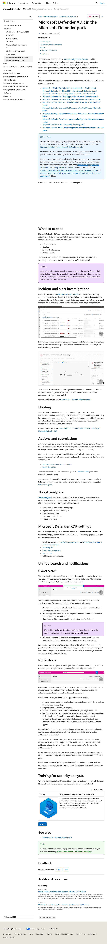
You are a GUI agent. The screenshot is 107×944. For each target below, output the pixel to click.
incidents (63, 542)
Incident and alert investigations (51, 45)
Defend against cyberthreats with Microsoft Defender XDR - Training (62, 891)
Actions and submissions (48, 50)
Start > (42, 824)
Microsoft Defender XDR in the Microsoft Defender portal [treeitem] (17, 58)
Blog (30, 934)
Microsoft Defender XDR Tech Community (74, 851)
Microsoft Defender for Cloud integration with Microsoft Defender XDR (71, 99)
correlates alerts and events (67, 294)
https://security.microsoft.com (75, 59)
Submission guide (45, 485)
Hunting (43, 47)
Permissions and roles (50, 545)
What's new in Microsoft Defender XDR (57, 837)
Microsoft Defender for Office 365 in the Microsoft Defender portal (69, 91)
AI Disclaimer (7, 934)
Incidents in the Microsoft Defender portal (75, 399)
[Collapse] (30, 17)
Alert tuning (47, 553)
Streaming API (47, 547)
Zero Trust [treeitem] (9, 42)
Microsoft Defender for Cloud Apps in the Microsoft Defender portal (70, 96)
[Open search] (96, 3)
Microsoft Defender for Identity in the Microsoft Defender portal (68, 94)
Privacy (48, 934)
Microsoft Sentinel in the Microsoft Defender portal (63, 124)
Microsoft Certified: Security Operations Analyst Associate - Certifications (63, 905)
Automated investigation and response (57, 464)
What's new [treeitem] (10, 35)
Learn (40, 16)
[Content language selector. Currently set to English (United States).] (13, 928)
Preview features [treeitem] (11, 38)
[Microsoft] (4, 3)
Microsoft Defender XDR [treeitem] (12, 25)
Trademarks (91, 934)
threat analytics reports (93, 542)
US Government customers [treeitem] (15, 51)
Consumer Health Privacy (63, 934)
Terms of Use (80, 934)
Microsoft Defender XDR (68, 16)
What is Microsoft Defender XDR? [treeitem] (17, 32)
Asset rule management (51, 550)
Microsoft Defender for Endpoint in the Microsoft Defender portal (69, 88)
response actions (73, 542)
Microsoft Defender (50, 16)
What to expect (45, 42)
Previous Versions (20, 934)
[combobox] (18, 21)
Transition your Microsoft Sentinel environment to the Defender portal (68, 170)
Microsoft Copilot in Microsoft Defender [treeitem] (16, 46)
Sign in (102, 3)
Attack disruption (49, 467)
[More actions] (102, 16)
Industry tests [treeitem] (10, 54)
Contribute (39, 934)
